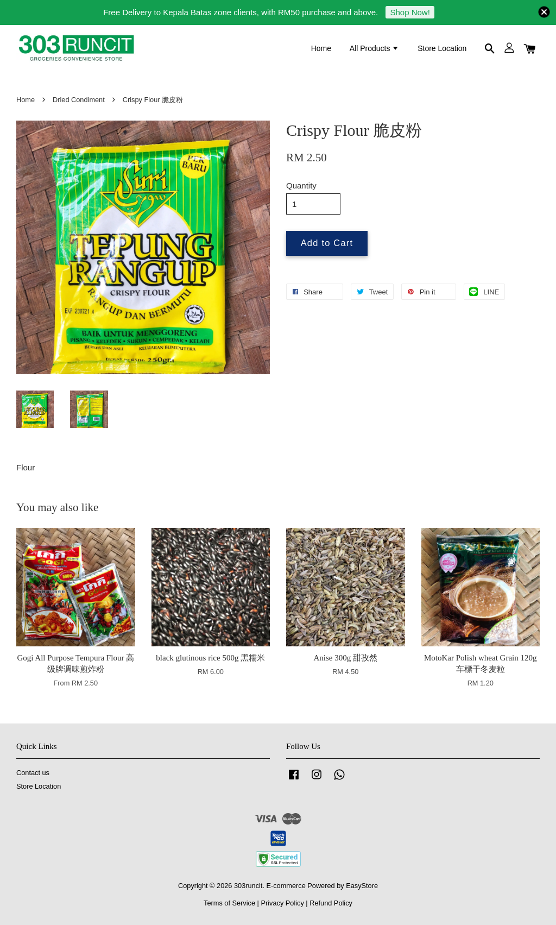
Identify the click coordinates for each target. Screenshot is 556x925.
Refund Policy (330, 903)
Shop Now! (409, 12)
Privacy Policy (282, 903)
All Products (375, 48)
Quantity (301, 185)
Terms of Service (229, 903)
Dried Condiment (79, 100)
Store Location (442, 48)
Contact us (32, 773)
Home (321, 48)
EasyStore (362, 886)
